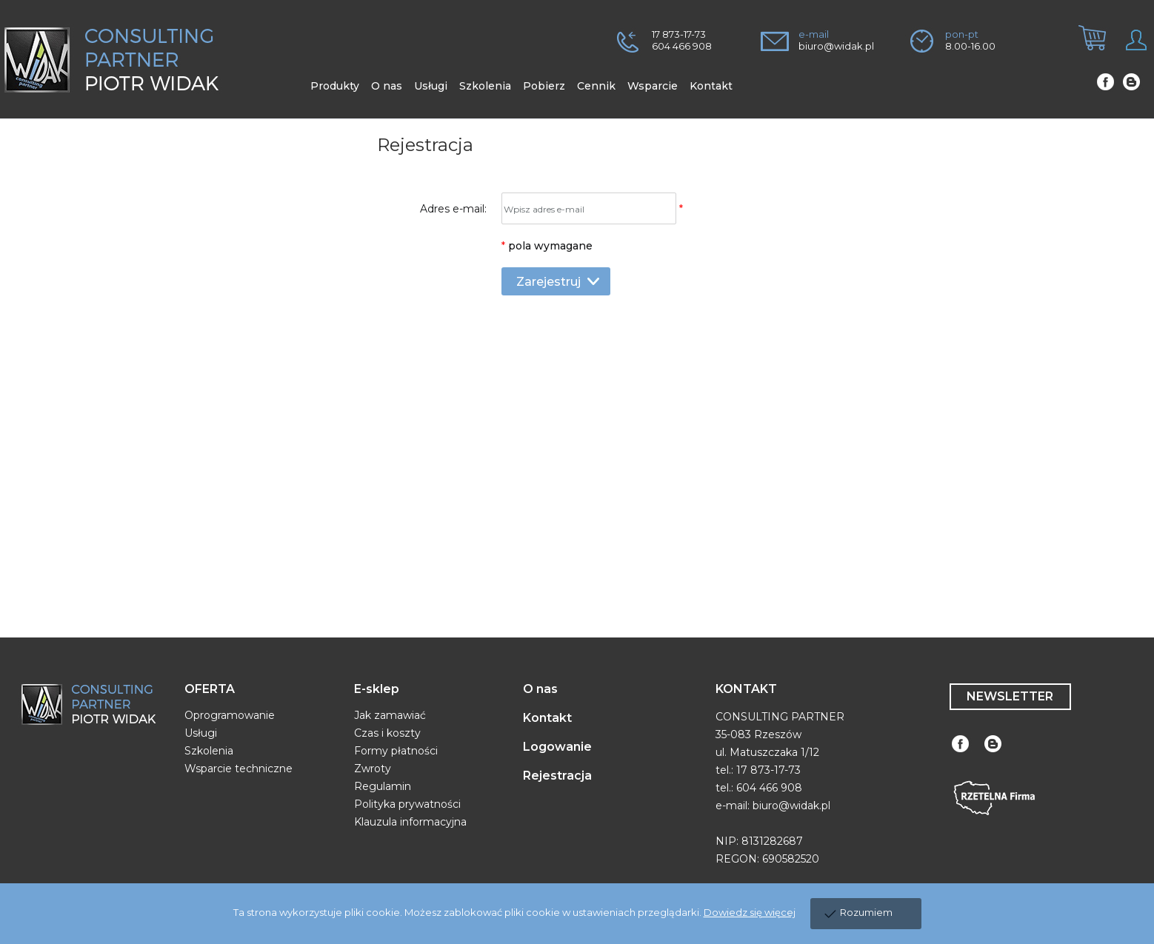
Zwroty (372, 768)
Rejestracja (557, 776)
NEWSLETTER (1010, 696)
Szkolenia (208, 750)
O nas (540, 689)
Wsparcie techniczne (238, 768)
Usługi (200, 733)
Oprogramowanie (229, 715)
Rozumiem (866, 912)
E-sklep (376, 689)
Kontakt (547, 718)
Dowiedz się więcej (750, 912)
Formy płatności (396, 750)
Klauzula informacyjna (410, 821)
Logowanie (557, 747)
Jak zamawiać (390, 715)
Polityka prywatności (407, 804)
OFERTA (209, 689)
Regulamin (382, 786)
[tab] (1086, 50)
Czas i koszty (387, 733)
